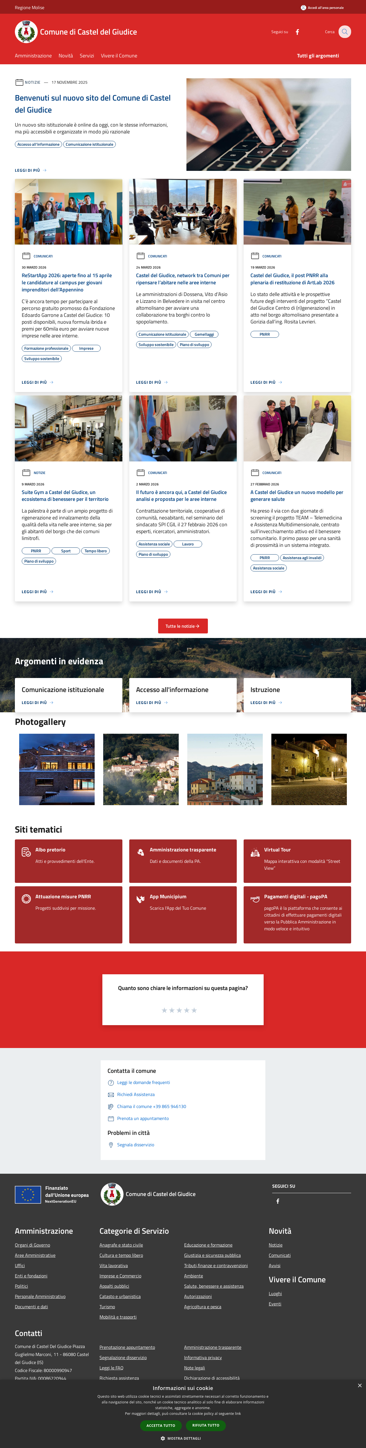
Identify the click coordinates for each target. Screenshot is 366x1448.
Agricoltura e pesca (202, 1306)
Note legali (194, 1367)
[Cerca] (344, 32)
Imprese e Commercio (120, 1275)
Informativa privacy (203, 1357)
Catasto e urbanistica (120, 1296)
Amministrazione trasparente (212, 1347)
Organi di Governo (32, 1244)
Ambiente (193, 1275)
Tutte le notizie (183, 626)
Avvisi (275, 1265)
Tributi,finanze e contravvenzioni (216, 1265)
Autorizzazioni (198, 1296)
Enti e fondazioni (31, 1275)
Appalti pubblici (114, 1286)
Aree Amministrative (35, 1255)
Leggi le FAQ (112, 1367)
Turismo (107, 1306)
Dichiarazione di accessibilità (212, 1378)
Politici (21, 1286)
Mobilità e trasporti (118, 1316)
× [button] (359, 1386)
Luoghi (275, 1293)
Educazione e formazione (208, 1244)
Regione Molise (29, 7)
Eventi (275, 1303)
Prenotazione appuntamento (127, 1347)
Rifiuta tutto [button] (206, 1425)
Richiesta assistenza (119, 1378)
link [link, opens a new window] (238, 1413)
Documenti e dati (31, 1306)
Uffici (20, 1265)
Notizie (33, 82)
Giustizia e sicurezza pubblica (212, 1255)
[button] (183, 1438)
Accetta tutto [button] (161, 1425)
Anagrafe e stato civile (121, 1244)
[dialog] (183, 1414)
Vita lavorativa (114, 1265)
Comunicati (37, 256)
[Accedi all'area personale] (322, 7)
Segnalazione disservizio (123, 1357)
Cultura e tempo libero (121, 1255)
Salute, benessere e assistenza (214, 1286)
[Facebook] (293, 31)
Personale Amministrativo (40, 1296)
